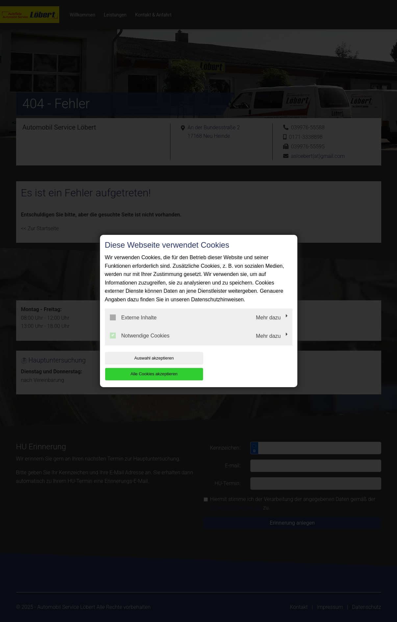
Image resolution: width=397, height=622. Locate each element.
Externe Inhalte (133, 325)
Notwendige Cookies (140, 344)
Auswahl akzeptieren (147, 365)
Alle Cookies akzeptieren (250, 365)
